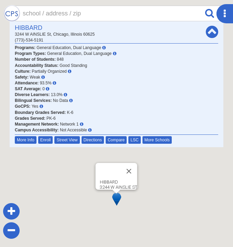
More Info (25, 140)
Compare (116, 140)
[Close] (128, 171)
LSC (134, 140)
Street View (66, 140)
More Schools (157, 140)
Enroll (45, 140)
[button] (116, 199)
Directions (93, 140)
